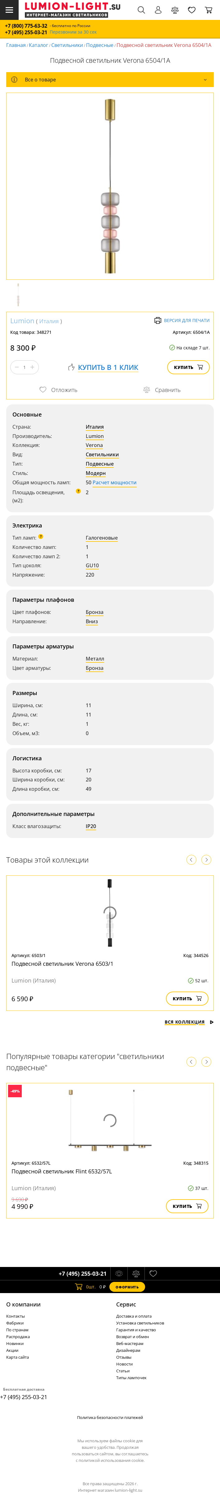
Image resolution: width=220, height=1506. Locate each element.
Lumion (22, 320)
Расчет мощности (115, 482)
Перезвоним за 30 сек (73, 32)
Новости (124, 1364)
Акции (12, 1350)
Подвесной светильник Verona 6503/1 (62, 963)
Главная (16, 45)
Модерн (96, 473)
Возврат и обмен (132, 1336)
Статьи (123, 1371)
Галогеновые (102, 537)
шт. (85, 1287)
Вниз (92, 621)
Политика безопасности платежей (110, 1417)
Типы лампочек (131, 1377)
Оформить (127, 1287)
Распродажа (18, 1336)
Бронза (94, 612)
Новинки (15, 1343)
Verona (94, 445)
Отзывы (123, 1357)
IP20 (91, 826)
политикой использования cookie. (111, 1460)
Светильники (67, 45)
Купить (188, 367)
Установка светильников (140, 1323)
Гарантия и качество (136, 1330)
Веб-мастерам (130, 1343)
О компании (23, 1304)
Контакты (15, 1316)
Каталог (38, 45)
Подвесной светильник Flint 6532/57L (61, 1171)
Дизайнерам (128, 1350)
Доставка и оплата (134, 1316)
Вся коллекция (189, 1022)
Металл (95, 658)
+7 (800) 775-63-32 (26, 26)
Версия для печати (182, 320)
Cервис (126, 1304)
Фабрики (15, 1323)
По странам (17, 1330)
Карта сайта (17, 1357)
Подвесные (99, 45)
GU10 (92, 565)
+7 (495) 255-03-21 (26, 32)
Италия (49, 321)
